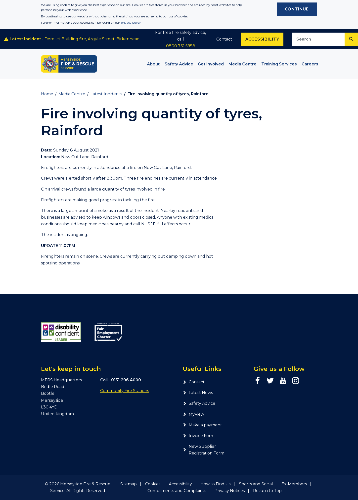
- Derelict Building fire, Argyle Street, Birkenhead (72, 39)
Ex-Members (294, 484)
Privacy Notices (230, 490)
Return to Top (267, 490)
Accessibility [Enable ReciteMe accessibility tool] (262, 39)
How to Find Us (215, 484)
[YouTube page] (283, 381)
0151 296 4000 (126, 380)
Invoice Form (199, 435)
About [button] (153, 64)
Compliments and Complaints (176, 490)
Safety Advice (199, 403)
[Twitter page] (270, 381)
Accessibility (180, 484)
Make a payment (202, 425)
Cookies (152, 484)
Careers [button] (310, 64)
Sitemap (128, 484)
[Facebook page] (258, 381)
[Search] (351, 39)
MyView (193, 414)
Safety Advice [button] (179, 64)
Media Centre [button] (242, 64)
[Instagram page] (296, 381)
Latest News (198, 392)
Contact (224, 39)
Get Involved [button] (211, 64)
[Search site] (318, 39)
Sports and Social (256, 484)
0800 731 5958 (180, 46)
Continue (297, 9)
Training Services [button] (279, 64)
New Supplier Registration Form (203, 449)
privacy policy (131, 22)
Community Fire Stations (124, 390)
